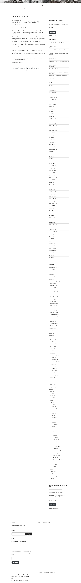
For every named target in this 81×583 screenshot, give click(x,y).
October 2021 (51, 201)
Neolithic (53, 370)
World (50, 389)
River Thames (56, 455)
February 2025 (51, 118)
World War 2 (54, 359)
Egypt (53, 393)
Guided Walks (51, 276)
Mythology (52, 321)
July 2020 (51, 234)
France (53, 406)
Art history (52, 301)
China (51, 402)
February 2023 (51, 165)
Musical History (53, 319)
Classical (52, 339)
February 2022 (51, 191)
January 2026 (51, 92)
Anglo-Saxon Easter (53, 46)
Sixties (53, 357)
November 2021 (52, 198)
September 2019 (52, 252)
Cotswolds (55, 439)
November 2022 (52, 172)
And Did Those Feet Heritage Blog (55, 488)
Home (18, 5)
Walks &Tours (30, 5)
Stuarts (53, 381)
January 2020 (51, 245)
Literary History (53, 314)
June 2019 (51, 255)
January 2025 (51, 120)
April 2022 (51, 186)
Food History (52, 310)
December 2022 (52, 170)
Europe (51, 404)
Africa (51, 391)
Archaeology (52, 299)
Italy (52, 415)
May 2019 (51, 257)
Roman (53, 343)
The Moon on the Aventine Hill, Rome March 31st (58, 72)
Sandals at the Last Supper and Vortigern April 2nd (59, 61)
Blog (42, 5)
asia (51, 400)
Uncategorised (51, 387)
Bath (54, 432)
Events (50, 272)
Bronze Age (54, 366)
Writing (50, 481)
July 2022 (50, 182)
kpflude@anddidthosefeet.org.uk (18, 543)
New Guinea (52, 473)
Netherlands (54, 417)
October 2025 (51, 99)
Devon (54, 441)
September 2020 (52, 231)
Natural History (53, 323)
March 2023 (51, 163)
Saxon (51, 377)
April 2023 (51, 161)
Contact (59, 5)
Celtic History (52, 305)
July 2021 (50, 208)
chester (54, 435)
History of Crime (53, 312)
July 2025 (50, 106)
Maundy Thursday (52, 65)
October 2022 (51, 175)
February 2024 (51, 142)
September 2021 (52, 203)
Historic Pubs (52, 285)
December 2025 (52, 95)
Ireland (53, 413)
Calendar (50, 269)
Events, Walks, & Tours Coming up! (19, 8)
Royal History (52, 325)
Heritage (50, 279)
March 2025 (51, 116)
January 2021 (51, 222)
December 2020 (52, 224)
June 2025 (51, 109)
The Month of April (52, 58)
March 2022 (51, 189)
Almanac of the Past (53, 267)
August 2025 (51, 104)
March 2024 (51, 139)
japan (51, 469)
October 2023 (51, 151)
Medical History (53, 316)
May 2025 (51, 111)
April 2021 (51, 215)
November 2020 (52, 227)
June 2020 (51, 236)
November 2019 (52, 250)
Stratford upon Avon (57, 459)
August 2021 (51, 205)
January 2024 (51, 144)
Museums (52, 287)
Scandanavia (54, 424)
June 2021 (51, 210)
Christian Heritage (53, 281)
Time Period (51, 337)
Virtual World (52, 289)
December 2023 (52, 146)
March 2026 (51, 87)
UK (52, 431)
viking (53, 350)
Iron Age (53, 368)
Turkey (51, 478)
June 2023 (51, 156)
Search (64, 5)
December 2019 (52, 248)
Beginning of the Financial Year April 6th (57, 42)
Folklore (50, 274)
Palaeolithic (54, 372)
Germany (53, 408)
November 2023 (52, 149)
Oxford (54, 453)
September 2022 (52, 177)
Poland (53, 419)
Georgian (52, 346)
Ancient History (53, 296)
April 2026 (51, 85)
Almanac (53, 5)
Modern (51, 353)
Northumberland (56, 450)
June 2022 (51, 184)
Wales (54, 464)
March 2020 (51, 241)
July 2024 (50, 135)
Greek (53, 341)
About (13, 5)
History (50, 294)
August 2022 (51, 179)
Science (50, 335)
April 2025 (51, 113)
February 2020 (52, 243)
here (22, 62)
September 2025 (52, 102)
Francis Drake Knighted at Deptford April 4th (57, 49)
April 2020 (51, 238)
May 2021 (51, 212)
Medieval (52, 348)
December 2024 (52, 123)
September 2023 (52, 153)
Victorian (52, 384)
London (54, 448)
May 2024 (51, 137)
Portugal (53, 422)
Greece (53, 411)
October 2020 (51, 229)
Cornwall (55, 437)
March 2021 (51, 217)
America (52, 395)
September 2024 (52, 130)
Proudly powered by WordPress (49, 572)
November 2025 (52, 97)
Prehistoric (52, 364)
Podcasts (47, 5)
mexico (53, 397)
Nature (50, 330)
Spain (53, 426)
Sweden (53, 428)
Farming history (53, 307)
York (54, 466)
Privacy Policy (39, 572)
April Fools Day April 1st (53, 68)
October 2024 (51, 128)
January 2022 (51, 194)
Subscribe (52, 32)
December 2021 (52, 196)
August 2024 (51, 132)
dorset (54, 444)
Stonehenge (54, 375)
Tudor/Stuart (52, 379)
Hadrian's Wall (56, 446)
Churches (52, 283)
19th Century (54, 354)
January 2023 (51, 168)
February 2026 (51, 90)
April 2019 (51, 259)
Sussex (54, 461)
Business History (53, 303)
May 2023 (51, 158)
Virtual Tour (54, 291)
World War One (55, 361)
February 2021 (51, 219)
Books (37, 5)
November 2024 (52, 125)
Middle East (52, 471)
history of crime (52, 328)
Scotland (55, 457)
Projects (23, 5)
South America (53, 476)
